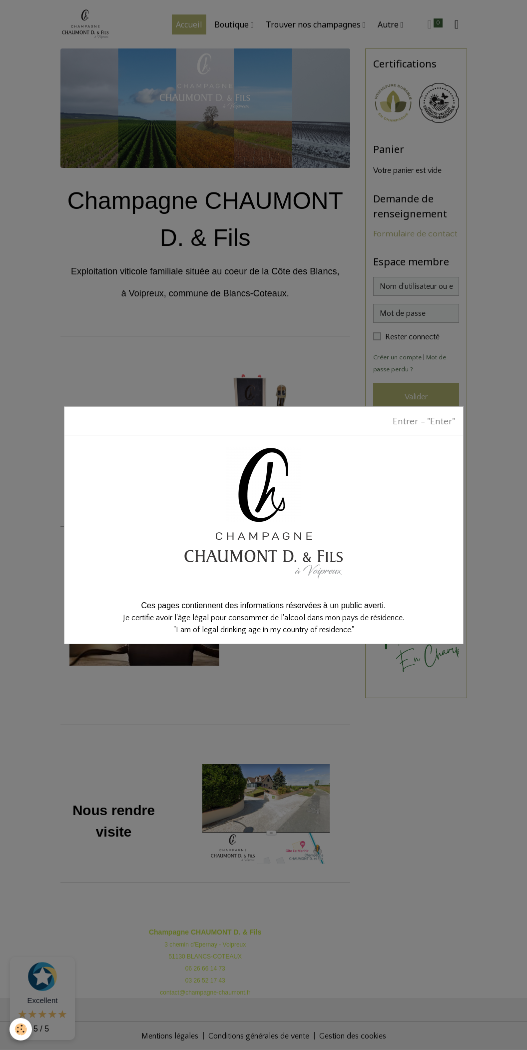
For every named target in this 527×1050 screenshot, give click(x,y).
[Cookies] (21, 1029)
